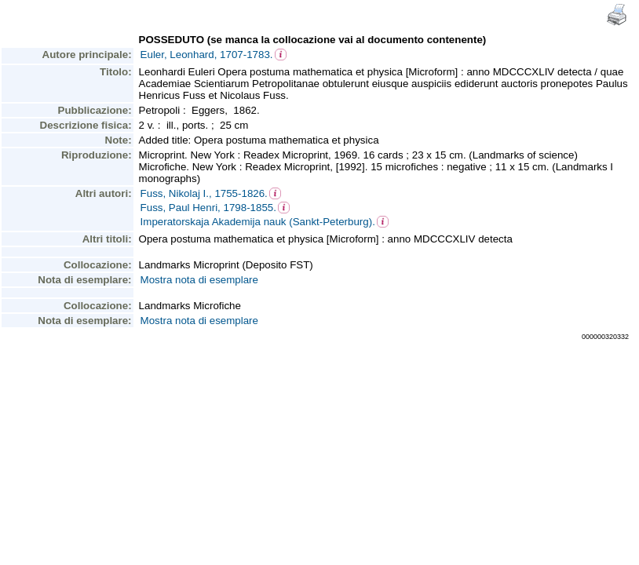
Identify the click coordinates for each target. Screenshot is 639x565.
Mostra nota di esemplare (199, 280)
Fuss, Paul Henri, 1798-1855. (208, 207)
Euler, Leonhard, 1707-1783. (207, 54)
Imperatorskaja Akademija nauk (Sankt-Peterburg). (258, 222)
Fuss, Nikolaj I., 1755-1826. (204, 193)
